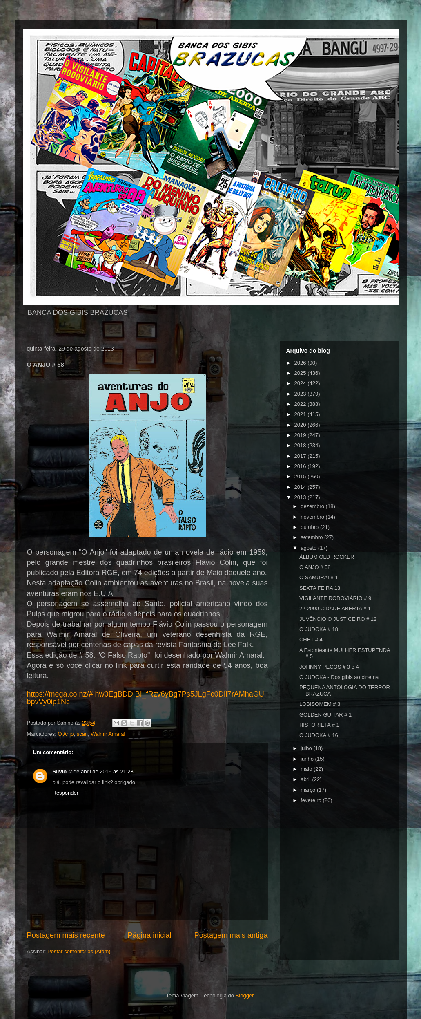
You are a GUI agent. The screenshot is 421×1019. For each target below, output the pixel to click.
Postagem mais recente (66, 935)
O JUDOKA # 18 (318, 629)
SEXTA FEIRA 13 (319, 588)
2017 (301, 456)
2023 (301, 394)
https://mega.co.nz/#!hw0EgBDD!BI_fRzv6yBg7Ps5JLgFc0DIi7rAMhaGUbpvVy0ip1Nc (145, 697)
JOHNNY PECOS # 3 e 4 (329, 667)
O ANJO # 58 (315, 567)
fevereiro (312, 800)
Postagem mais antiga (231, 935)
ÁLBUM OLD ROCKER (326, 557)
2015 (301, 476)
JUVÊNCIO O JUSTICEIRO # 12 (337, 619)
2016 (301, 466)
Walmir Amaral (108, 734)
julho (307, 748)
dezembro (313, 506)
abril (306, 779)
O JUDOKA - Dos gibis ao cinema (339, 677)
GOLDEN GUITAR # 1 (325, 715)
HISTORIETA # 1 (319, 725)
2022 (301, 404)
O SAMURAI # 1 (318, 577)
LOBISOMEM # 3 (319, 704)
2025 (301, 373)
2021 (301, 414)
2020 (301, 425)
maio (307, 769)
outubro (310, 527)
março (309, 790)
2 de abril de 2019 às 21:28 (101, 771)
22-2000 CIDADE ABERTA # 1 (335, 608)
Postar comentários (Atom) (79, 951)
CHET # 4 (311, 639)
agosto (309, 548)
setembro (312, 537)
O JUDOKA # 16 (318, 735)
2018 (301, 445)
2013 (301, 497)
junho (308, 759)
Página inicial (149, 935)
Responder (66, 793)
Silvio (60, 771)
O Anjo (66, 734)
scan (82, 734)
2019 (301, 435)
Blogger (245, 995)
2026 (301, 363)
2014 (301, 487)
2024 (301, 383)
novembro (313, 517)
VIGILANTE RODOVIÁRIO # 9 (335, 598)
